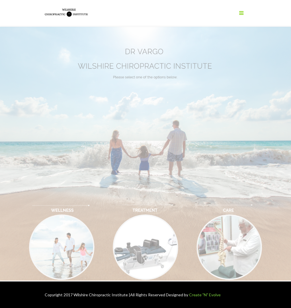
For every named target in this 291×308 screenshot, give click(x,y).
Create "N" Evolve (205, 294)
